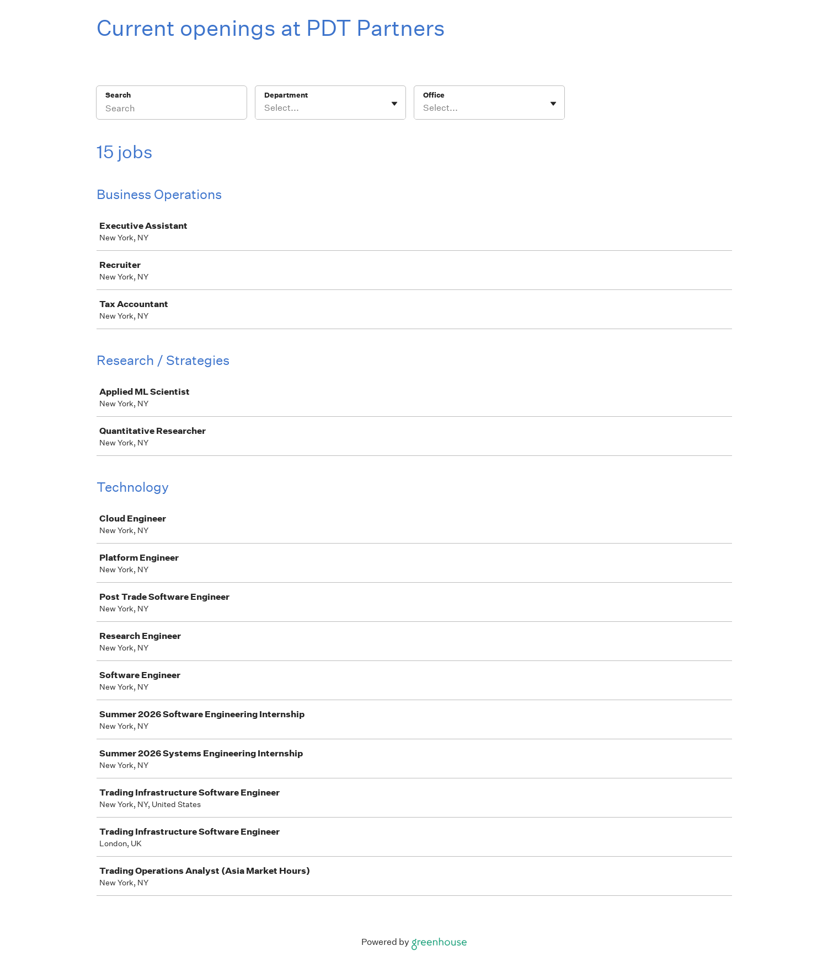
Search (118, 95)
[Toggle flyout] (394, 103)
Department (286, 95)
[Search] (172, 109)
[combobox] (265, 108)
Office (434, 95)
